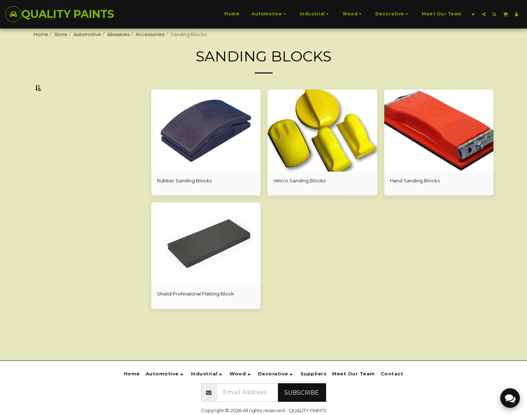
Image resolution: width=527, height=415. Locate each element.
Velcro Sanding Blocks (299, 198)
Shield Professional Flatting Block (196, 311)
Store (60, 34)
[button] (473, 14)
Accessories (150, 34)
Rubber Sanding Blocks (184, 198)
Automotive (87, 34)
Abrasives (118, 34)
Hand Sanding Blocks (415, 198)
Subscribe (301, 392)
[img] (206, 148)
